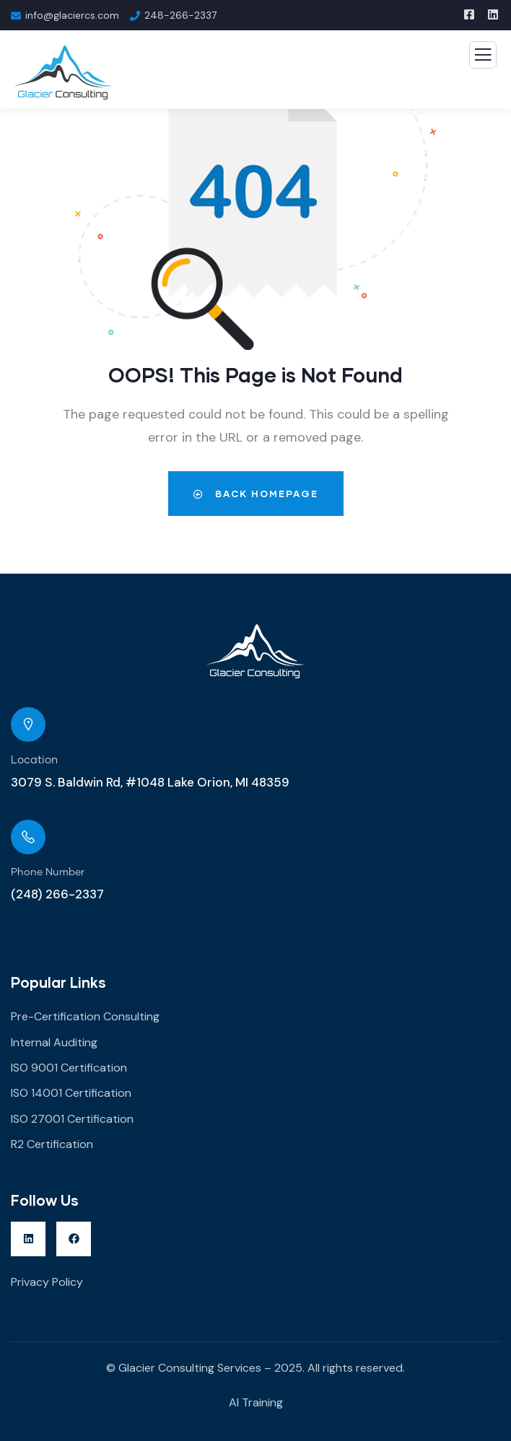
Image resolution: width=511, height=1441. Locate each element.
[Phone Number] (28, 837)
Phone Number (47, 872)
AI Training (256, 1402)
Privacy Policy (47, 1281)
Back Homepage (255, 493)
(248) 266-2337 (57, 894)
